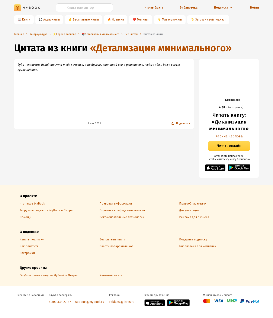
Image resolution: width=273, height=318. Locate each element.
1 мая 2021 (94, 123)
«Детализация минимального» (161, 48)
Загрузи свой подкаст (210, 19)
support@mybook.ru (89, 302)
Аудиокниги (51, 19)
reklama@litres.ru (121, 302)
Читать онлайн (229, 146)
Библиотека (188, 7)
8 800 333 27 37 (60, 302)
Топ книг (143, 19)
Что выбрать (153, 7)
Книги (26, 19)
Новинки (118, 19)
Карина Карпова (229, 136)
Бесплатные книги (86, 19)
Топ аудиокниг (172, 19)
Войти (254, 7)
